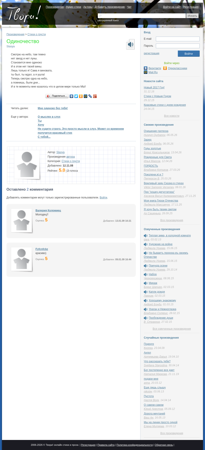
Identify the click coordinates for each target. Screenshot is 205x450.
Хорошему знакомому (162, 300)
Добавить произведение (110, 6)
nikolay (148, 391)
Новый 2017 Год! (154, 87)
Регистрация (191, 6)
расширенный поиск (108, 20)
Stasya (10, 46)
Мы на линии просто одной (160, 422)
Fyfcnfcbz (42, 249)
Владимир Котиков (156, 169)
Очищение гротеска (156, 131)
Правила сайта (106, 445)
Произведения (55, 6)
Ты (40, 120)
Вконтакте (152, 68)
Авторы (87, 6)
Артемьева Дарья (155, 356)
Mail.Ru (151, 72)
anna (147, 382)
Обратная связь (164, 445)
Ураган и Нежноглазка (162, 309)
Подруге (149, 344)
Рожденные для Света (158, 157)
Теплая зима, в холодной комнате (170, 235)
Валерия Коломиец (48, 210)
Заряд (147, 139)
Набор (153, 274)
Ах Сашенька (152, 213)
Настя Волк (151, 400)
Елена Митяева (154, 426)
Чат (129, 6)
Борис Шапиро (153, 287)
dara (146, 239)
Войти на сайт (172, 6)
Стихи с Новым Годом (157, 96)
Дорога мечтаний (154, 413)
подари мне (151, 378)
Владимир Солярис (156, 313)
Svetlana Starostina (155, 365)
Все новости (171, 115)
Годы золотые (152, 148)
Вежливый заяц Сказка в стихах (164, 183)
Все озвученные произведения (172, 328)
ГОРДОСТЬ (151, 165)
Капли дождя (157, 291)
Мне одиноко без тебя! (53, 108)
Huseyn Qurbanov (154, 135)
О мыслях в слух (49, 116)
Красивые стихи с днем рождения (165, 104)
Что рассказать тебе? (157, 361)
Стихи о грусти (36, 34)
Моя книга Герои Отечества (161, 200)
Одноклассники (175, 68)
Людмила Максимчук (157, 204)
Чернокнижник (153, 278)
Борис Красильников (156, 152)
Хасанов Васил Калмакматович (164, 196)
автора (70, 156)
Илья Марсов (152, 161)
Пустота (149, 396)
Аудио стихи (73, 6)
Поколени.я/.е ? (153, 174)
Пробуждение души (161, 317)
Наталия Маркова (155, 374)
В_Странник (152, 321)
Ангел (147, 352)
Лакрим (148, 295)
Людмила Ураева (154, 248)
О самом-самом (153, 404)
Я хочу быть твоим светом (160, 209)
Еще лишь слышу (155, 387)
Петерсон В (151, 178)
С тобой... (44, 136)
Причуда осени (158, 265)
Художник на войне (160, 244)
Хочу (41, 124)
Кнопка (148, 348)
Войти (103, 197)
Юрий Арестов (153, 408)
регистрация (151, 53)
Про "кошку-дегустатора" (159, 192)
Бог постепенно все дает (159, 370)
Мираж (153, 283)
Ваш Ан (148, 417)
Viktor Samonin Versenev (159, 187)
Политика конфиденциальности (135, 445)
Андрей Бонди (152, 143)
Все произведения (171, 220)
